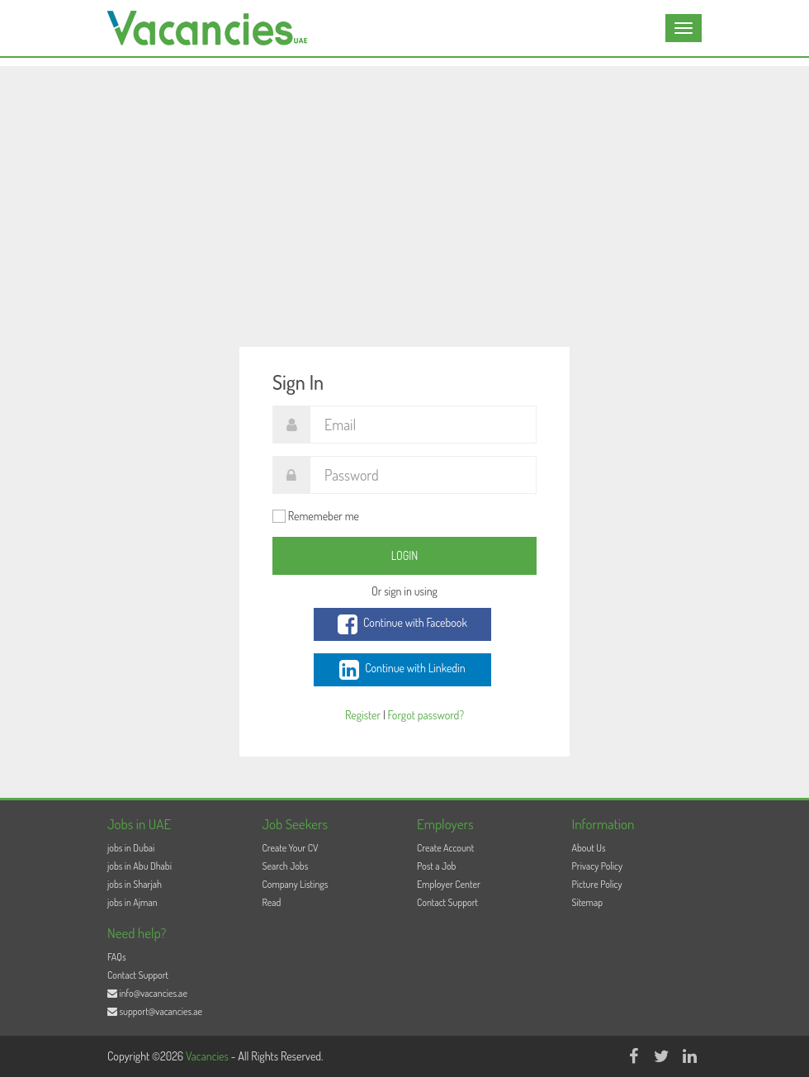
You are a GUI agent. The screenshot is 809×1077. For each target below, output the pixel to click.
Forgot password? (426, 715)
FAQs (116, 957)
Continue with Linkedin (402, 669)
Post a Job (436, 866)
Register (363, 715)
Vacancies (208, 1056)
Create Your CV (291, 848)
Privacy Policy (597, 866)
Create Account (445, 848)
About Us (589, 848)
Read (272, 902)
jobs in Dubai (130, 848)
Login (405, 555)
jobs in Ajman (132, 902)
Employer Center (448, 884)
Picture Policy (597, 884)
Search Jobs (286, 866)
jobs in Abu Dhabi (139, 866)
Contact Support (447, 902)
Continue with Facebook (402, 624)
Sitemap (587, 902)
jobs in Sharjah (134, 884)
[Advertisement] (404, 181)
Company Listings (296, 884)
